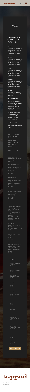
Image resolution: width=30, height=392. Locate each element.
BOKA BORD (15, 348)
